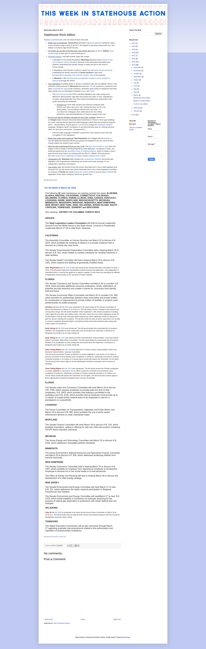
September (138, 77)
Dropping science (54, 57)
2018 (134, 52)
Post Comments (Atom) (61, 623)
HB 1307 (61, 338)
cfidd (134, 124)
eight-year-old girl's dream (100, 70)
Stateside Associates (52, 536)
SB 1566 (61, 328)
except (55, 89)
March (136, 95)
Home (83, 619)
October (137, 74)
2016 (134, 59)
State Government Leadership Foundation (67, 156)
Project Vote (62, 536)
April (135, 92)
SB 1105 (66, 268)
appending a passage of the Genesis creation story (74, 75)
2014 (134, 65)
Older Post (117, 619)
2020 (134, 46)
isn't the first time (62, 94)
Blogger (127, 637)
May (135, 89)
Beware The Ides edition (141, 101)
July (135, 83)
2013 (134, 115)
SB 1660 (65, 307)
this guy (63, 89)
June (135, 86)
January (137, 111)
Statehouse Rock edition (141, 98)
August (136, 80)
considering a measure (92, 159)
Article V (98, 156)
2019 (134, 49)
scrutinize (109, 172)
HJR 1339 (68, 350)
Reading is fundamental (53, 40)
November (137, 71)
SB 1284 (58, 512)
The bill (92, 86)
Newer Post (49, 619)
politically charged (105, 125)
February (137, 108)
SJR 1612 (68, 368)
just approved (96, 43)
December (137, 67)
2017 (134, 56)
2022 (134, 43)
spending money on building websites (82, 151)
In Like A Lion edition (140, 104)
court (80, 125)
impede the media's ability (83, 172)
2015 (134, 62)
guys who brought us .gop (98, 146)
